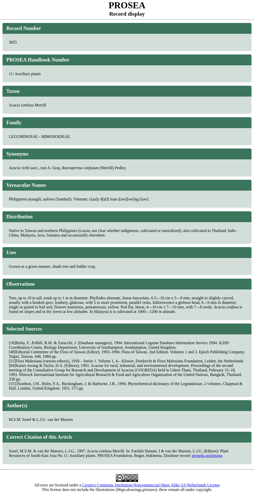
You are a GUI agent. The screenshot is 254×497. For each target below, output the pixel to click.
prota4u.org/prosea (207, 455)
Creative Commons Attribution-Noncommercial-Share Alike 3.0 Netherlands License (151, 485)
